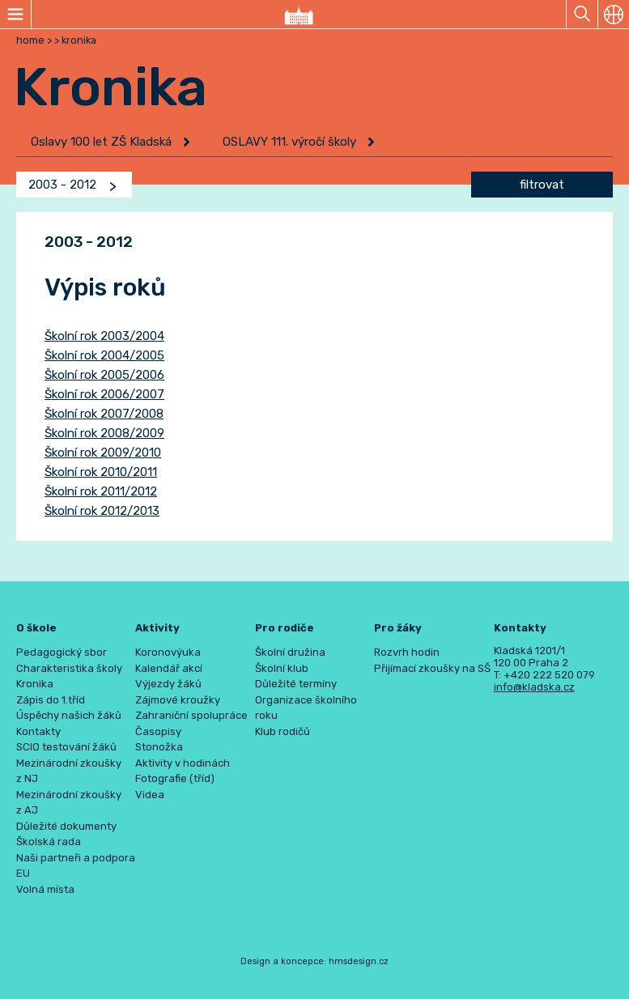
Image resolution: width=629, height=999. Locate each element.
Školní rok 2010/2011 (101, 472)
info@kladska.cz (534, 687)
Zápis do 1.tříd (50, 700)
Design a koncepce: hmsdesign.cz (314, 961)
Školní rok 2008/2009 (104, 433)
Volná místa (45, 889)
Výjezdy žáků (168, 684)
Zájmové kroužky (177, 700)
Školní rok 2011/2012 (101, 491)
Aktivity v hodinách (182, 763)
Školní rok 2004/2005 (104, 355)
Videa (149, 795)
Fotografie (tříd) (175, 778)
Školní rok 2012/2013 (102, 511)
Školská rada (48, 841)
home (30, 40)
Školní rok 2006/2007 (104, 394)
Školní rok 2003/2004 (104, 336)
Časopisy (158, 731)
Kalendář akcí (168, 668)
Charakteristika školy (69, 668)
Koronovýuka (168, 652)
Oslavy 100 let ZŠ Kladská (101, 141)
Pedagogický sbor (61, 652)
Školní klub (281, 668)
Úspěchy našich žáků (68, 715)
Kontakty (38, 731)
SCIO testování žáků (66, 747)
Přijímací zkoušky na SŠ (432, 668)
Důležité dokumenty (66, 826)
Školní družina (290, 652)
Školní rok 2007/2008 (104, 413)
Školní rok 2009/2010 (103, 452)
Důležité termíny (296, 684)
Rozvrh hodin (407, 652)
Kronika (34, 684)
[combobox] (74, 185)
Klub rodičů (282, 731)
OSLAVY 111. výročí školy (289, 141)
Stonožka (159, 747)
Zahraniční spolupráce (191, 715)
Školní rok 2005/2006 (104, 375)
